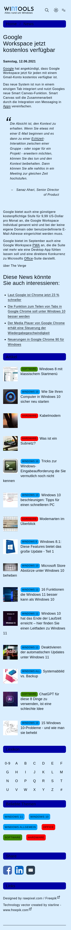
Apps (7, 106)
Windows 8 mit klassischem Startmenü (41, 371)
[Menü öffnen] (63, 10)
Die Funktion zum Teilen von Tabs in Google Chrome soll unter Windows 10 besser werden (36, 311)
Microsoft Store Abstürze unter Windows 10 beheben (34, 570)
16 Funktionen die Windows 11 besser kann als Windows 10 (42, 594)
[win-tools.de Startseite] (18, 10)
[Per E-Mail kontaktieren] (30, 871)
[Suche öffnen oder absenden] (47, 10)
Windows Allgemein (20, 827)
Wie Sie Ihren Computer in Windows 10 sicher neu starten (42, 396)
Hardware (36, 837)
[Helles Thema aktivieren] (56, 10)
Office (28, 258)
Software (13, 837)
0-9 (7, 763)
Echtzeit (38, 138)
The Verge (18, 265)
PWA (36, 245)
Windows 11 (14, 816)
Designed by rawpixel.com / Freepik (30, 898)
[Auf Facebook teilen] (7, 871)
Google (8, 68)
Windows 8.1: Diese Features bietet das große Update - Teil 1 (41, 546)
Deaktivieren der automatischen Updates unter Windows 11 (42, 652)
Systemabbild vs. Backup (42, 673)
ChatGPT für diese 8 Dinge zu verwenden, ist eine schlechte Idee (40, 701)
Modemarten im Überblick (42, 521)
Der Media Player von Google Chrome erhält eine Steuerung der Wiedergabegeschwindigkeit (36, 328)
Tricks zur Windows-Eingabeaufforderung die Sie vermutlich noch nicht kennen (34, 471)
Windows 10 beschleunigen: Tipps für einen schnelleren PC (41, 500)
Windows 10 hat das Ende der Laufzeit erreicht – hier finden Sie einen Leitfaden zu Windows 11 (34, 623)
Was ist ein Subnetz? (39, 441)
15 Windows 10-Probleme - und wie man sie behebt (43, 728)
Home (11, 24)
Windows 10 (39, 816)
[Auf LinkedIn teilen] (19, 871)
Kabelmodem (49, 416)
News (29, 24)
